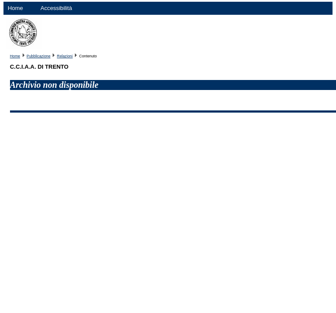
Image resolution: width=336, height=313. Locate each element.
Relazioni (65, 56)
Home (15, 8)
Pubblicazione (38, 56)
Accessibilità (56, 8)
